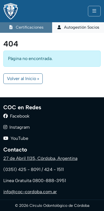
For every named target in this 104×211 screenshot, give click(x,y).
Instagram (19, 127)
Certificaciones (26, 27)
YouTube (19, 138)
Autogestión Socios (78, 27)
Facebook (19, 116)
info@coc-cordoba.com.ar (30, 191)
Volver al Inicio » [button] (23, 78)
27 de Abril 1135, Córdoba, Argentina (40, 158)
